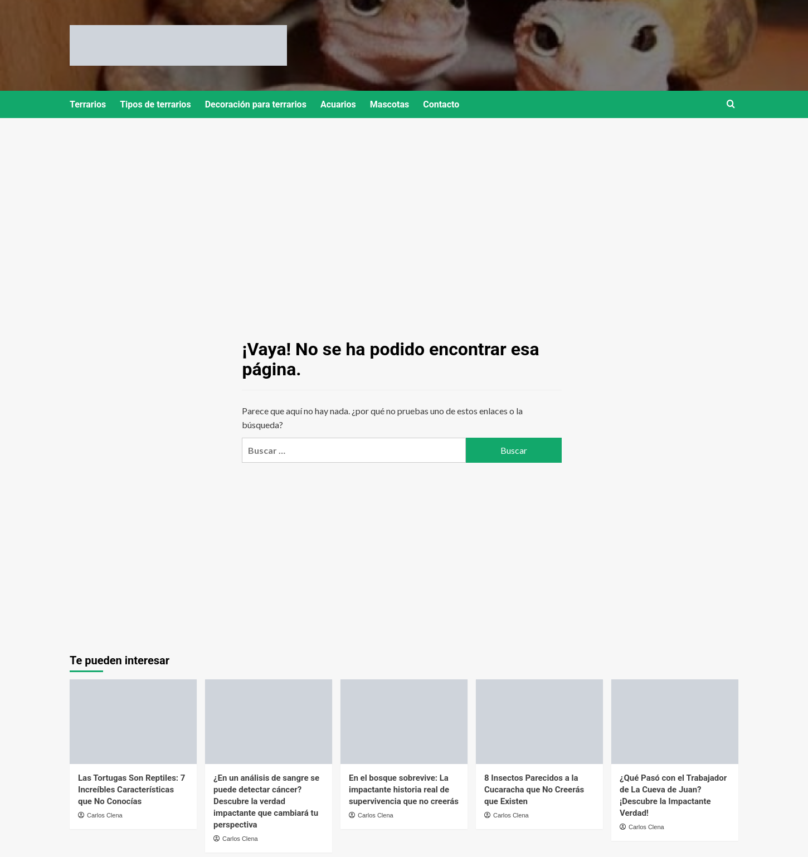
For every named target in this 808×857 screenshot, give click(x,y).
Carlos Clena (105, 815)
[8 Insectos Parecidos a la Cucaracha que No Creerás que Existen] (539, 721)
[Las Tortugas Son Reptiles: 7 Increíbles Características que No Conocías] (133, 721)
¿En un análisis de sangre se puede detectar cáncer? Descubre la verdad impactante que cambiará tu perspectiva (266, 801)
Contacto (441, 104)
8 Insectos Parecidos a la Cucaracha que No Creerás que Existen (534, 789)
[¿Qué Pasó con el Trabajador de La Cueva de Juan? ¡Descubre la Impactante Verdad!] (674, 721)
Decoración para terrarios (255, 104)
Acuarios (338, 104)
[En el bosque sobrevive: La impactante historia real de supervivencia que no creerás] (404, 721)
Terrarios (88, 104)
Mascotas (389, 104)
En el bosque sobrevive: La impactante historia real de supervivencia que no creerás (404, 789)
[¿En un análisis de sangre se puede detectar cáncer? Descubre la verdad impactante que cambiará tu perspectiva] (268, 721)
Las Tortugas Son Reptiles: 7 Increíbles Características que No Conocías (131, 789)
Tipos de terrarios (155, 104)
